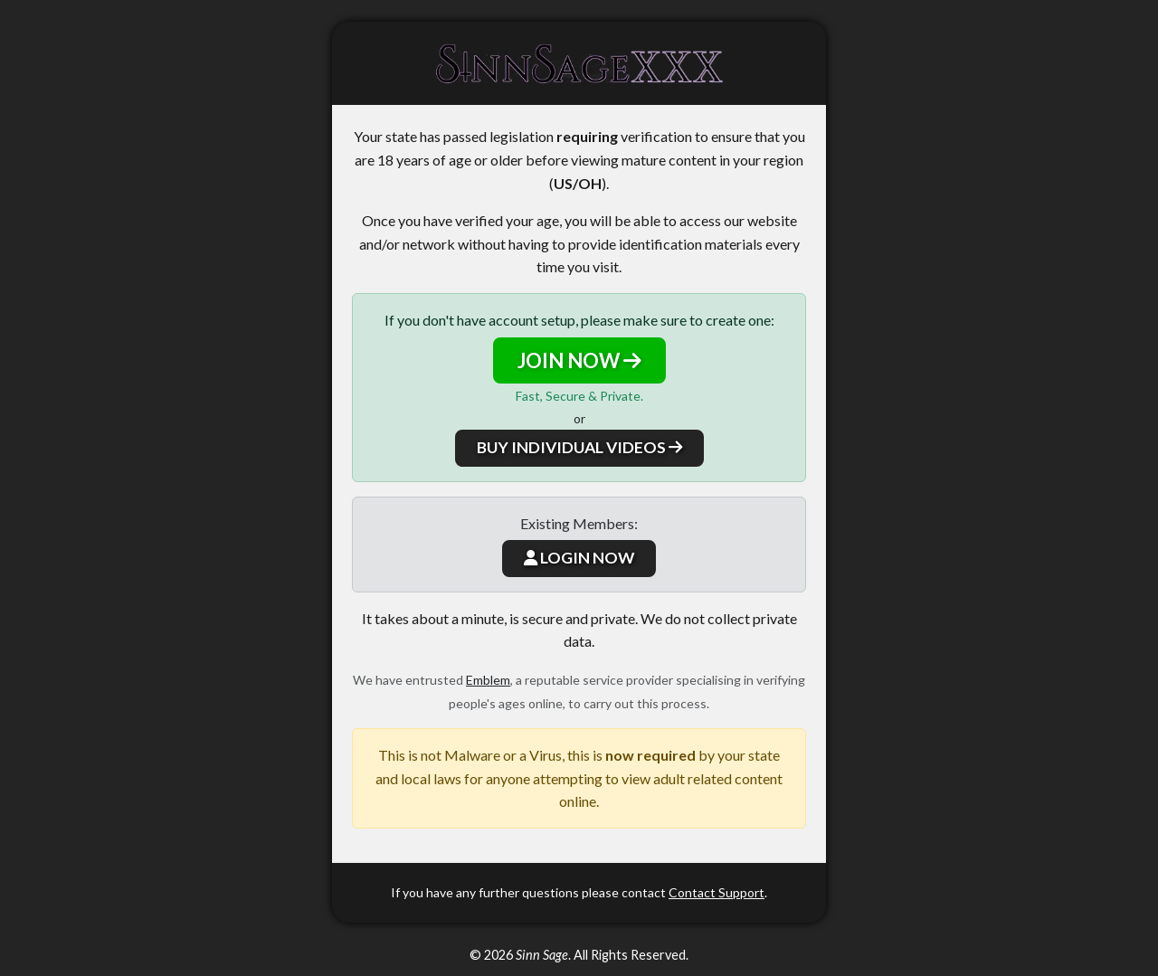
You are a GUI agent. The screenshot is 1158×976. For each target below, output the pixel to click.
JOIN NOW (579, 360)
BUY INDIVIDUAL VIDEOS (579, 447)
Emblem (488, 679)
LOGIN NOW (579, 557)
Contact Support (716, 892)
